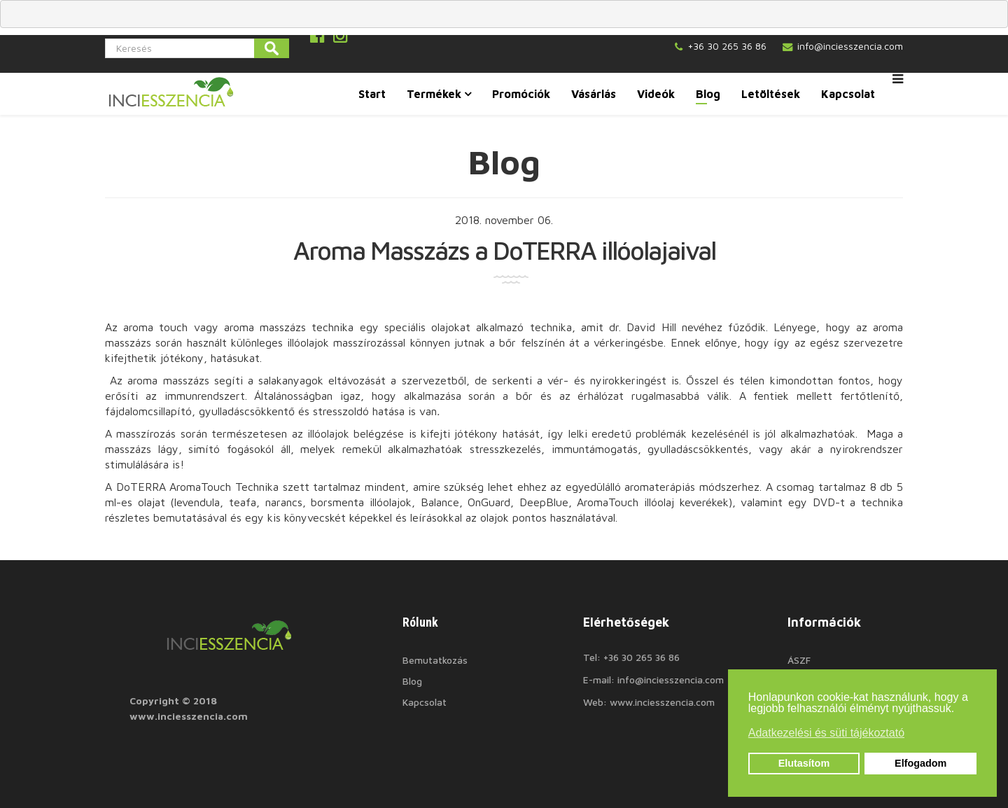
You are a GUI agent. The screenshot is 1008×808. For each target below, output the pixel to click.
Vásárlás (593, 94)
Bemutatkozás (435, 660)
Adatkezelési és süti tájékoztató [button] (826, 733)
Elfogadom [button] (920, 763)
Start (372, 94)
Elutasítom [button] (804, 763)
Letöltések (770, 94)
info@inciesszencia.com (850, 46)
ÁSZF (799, 660)
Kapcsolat (848, 94)
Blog (708, 94)
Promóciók (521, 94)
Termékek (434, 94)
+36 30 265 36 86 (726, 46)
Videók (656, 94)
